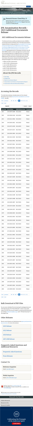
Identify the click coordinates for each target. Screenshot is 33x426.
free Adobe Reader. (16, 385)
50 (23, 100)
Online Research (5, 400)
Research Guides (5, 405)
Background (7, 78)
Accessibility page (7, 387)
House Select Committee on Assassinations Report (16, 81)
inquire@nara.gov (10, 369)
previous (6, 100)
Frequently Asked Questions (12, 352)
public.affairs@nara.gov (11, 377)
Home (2, 12)
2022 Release (7, 330)
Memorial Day (18, 22)
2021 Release (7, 335)
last (5, 103)
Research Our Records (8, 12)
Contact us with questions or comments (8, 393)
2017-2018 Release (9, 339)
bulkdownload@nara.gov (12, 311)
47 (17, 100)
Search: (7, 106)
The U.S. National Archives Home (13, 3)
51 (24, 100)
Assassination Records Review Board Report (14, 83)
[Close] (31, 408)
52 (26, 100)
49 (21, 100)
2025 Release (7, 326)
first (2, 100)
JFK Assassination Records (19, 12)
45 (13, 100)
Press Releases (8, 356)
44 (11, 100)
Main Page (6, 76)
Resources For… (5, 403)
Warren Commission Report (10, 80)
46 (15, 100)
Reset (30, 106)
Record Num (10, 109)
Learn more (16, 423)
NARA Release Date (20, 109)
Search (28, 6)
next (2, 103)
